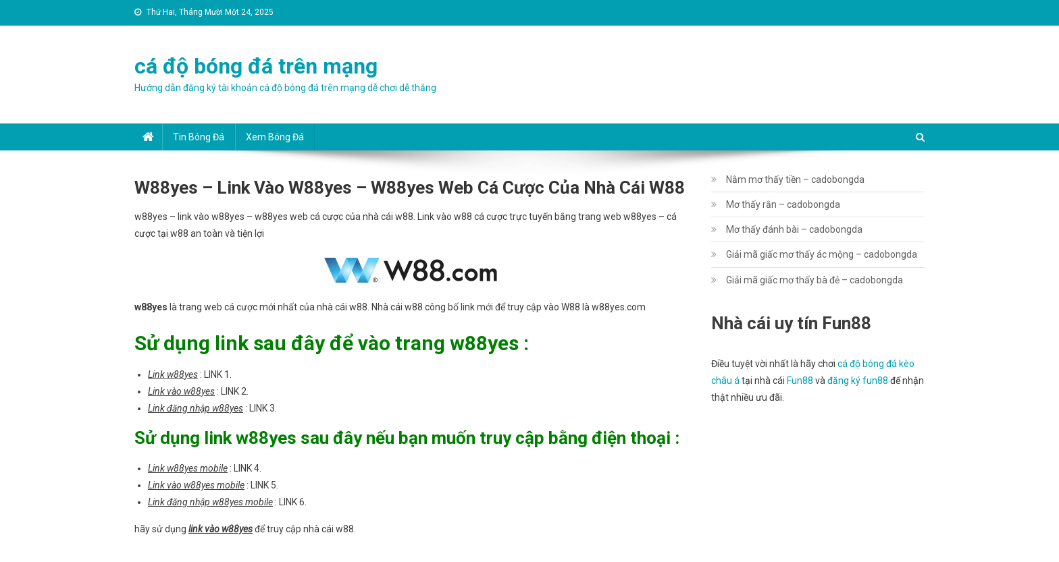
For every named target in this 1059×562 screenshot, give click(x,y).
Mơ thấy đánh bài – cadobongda (794, 229)
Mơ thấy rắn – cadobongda (783, 204)
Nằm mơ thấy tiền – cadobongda (795, 179)
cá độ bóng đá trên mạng (256, 66)
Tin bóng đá (198, 137)
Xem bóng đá (275, 137)
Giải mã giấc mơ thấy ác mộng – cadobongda (821, 254)
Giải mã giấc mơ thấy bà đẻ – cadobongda (814, 280)
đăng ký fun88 (857, 380)
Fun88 (800, 380)
